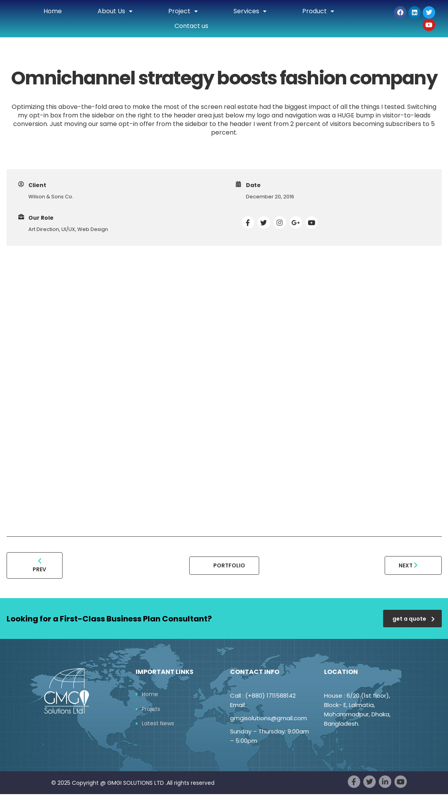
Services (250, 11)
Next (408, 565)
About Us (115, 11)
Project (183, 11)
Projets (151, 709)
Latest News (158, 723)
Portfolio (229, 565)
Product (318, 11)
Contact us (191, 25)
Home (53, 11)
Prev (39, 565)
